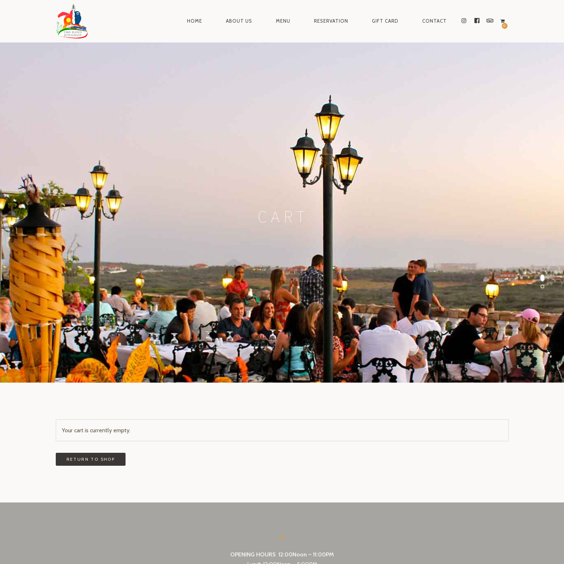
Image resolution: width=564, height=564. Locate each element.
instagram (240, 540)
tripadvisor (321, 540)
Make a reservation (282, 400)
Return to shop (91, 255)
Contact (434, 21)
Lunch (254, 360)
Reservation (331, 21)
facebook (280, 540)
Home (194, 21)
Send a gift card (282, 452)
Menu (283, 21)
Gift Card (385, 21)
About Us (239, 21)
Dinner (257, 370)
